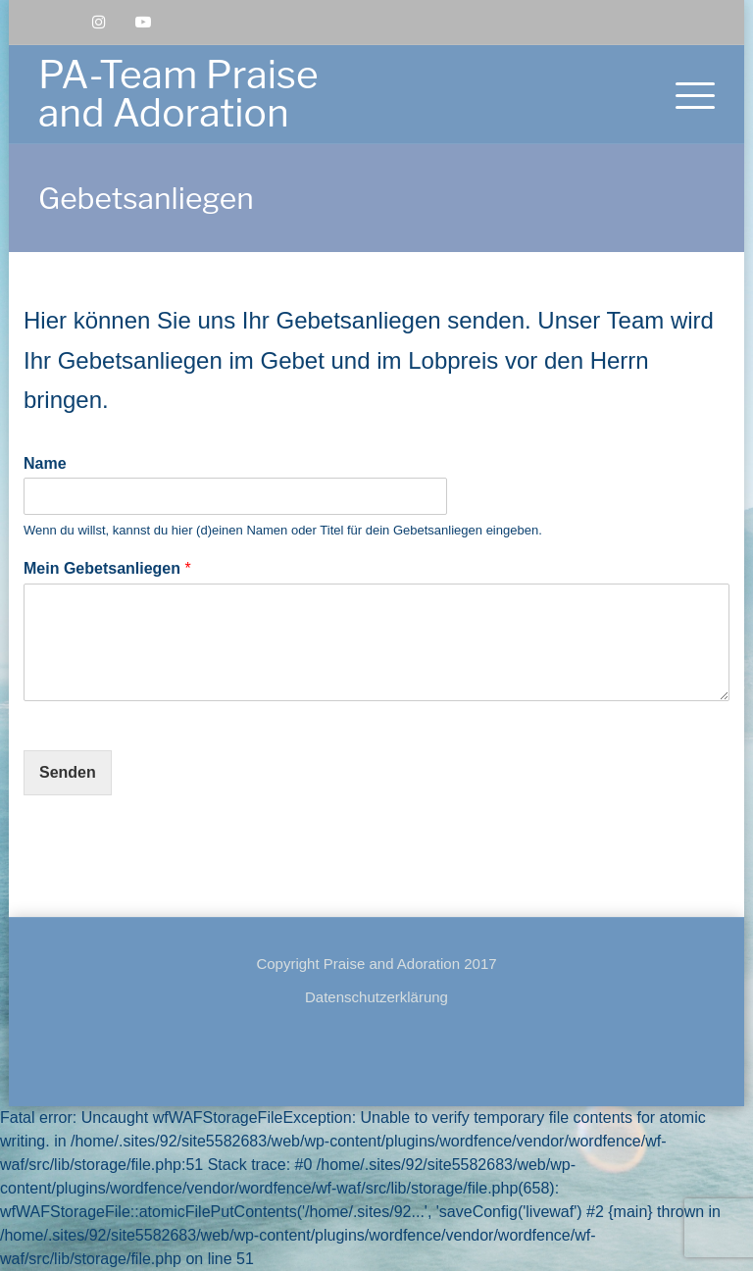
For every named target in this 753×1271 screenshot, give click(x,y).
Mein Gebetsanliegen (107, 568)
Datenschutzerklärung (376, 997)
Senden (67, 772)
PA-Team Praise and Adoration (178, 93)
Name (45, 463)
